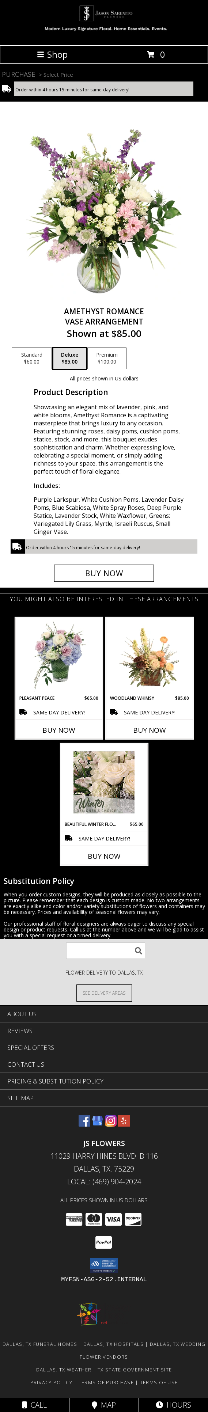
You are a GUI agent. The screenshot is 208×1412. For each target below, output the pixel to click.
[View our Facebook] (84, 1124)
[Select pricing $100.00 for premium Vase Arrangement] (107, 358)
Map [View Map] (104, 1405)
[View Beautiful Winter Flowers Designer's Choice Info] (104, 782)
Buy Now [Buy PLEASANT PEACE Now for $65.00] (58, 730)
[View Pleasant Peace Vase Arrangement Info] (58, 656)
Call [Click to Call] (34, 1405)
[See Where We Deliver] (104, 992)
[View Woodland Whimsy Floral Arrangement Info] (149, 656)
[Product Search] (105, 950)
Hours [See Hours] (173, 1405)
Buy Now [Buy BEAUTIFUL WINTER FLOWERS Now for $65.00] (104, 856)
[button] (104, 1265)
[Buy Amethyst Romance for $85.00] (104, 573)
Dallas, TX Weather (63, 1369)
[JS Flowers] (104, 34)
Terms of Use (159, 1382)
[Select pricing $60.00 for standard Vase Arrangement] (32, 358)
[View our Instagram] (111, 1124)
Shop (52, 54)
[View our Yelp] (124, 1124)
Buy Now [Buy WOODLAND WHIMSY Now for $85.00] (149, 730)
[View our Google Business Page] (97, 1124)
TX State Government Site (135, 1369)
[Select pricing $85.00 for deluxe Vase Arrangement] (69, 358)
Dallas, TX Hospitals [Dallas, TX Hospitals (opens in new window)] (113, 1344)
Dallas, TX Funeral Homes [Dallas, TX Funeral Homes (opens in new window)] (40, 1344)
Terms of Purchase (106, 1382)
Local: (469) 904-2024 (104, 1182)
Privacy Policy (51, 1382)
